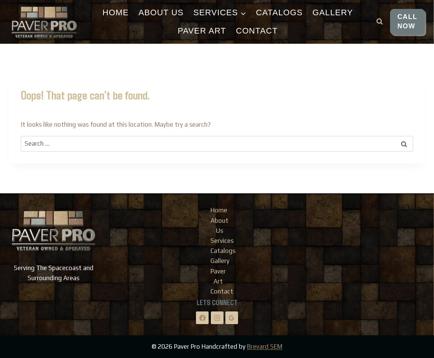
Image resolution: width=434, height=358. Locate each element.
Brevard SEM (264, 346)
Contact (257, 30)
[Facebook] (202, 317)
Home (115, 12)
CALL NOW (407, 21)
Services (222, 240)
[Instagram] (217, 317)
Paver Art (202, 30)
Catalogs (279, 12)
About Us (161, 12)
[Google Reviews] (231, 317)
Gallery (333, 12)
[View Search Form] (379, 21)
